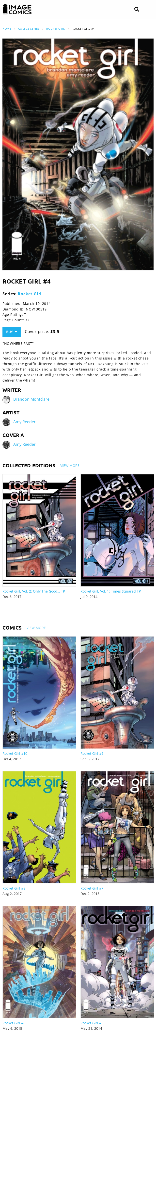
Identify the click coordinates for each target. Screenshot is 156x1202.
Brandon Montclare (31, 399)
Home (6, 28)
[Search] (136, 9)
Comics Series (28, 28)
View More (69, 465)
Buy (11, 331)
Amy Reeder (24, 422)
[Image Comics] (17, 9)
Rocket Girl (55, 28)
